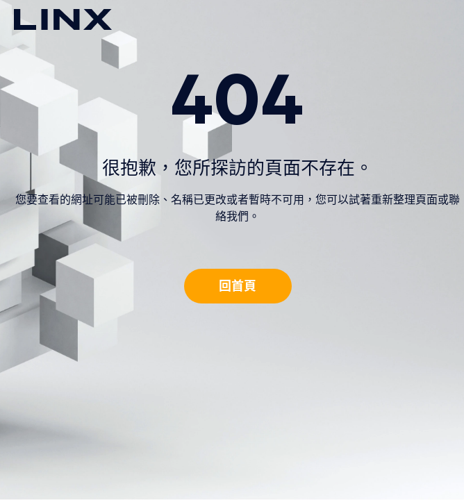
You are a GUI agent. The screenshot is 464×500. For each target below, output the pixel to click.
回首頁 (237, 286)
